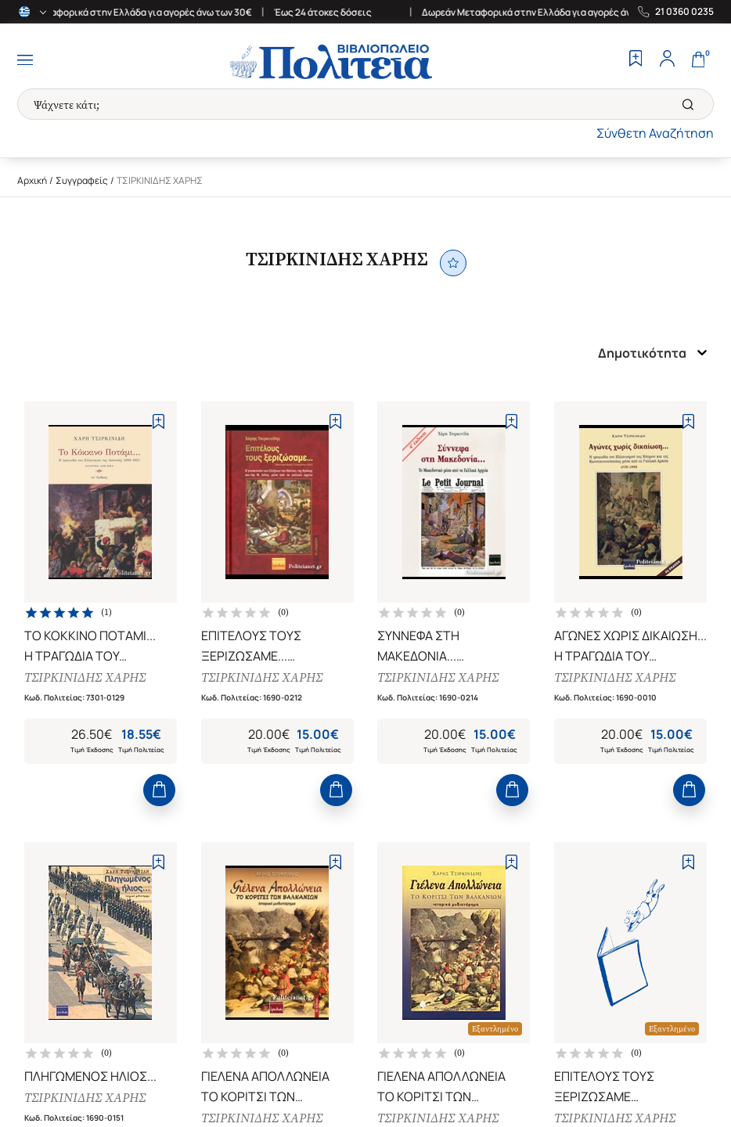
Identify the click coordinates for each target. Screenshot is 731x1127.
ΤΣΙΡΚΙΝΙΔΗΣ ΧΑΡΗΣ (88, 680)
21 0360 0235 (684, 11)
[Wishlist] (635, 60)
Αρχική (32, 180)
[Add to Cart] (159, 800)
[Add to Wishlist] (158, 421)
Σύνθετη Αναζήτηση (655, 133)
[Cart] (698, 60)
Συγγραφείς (82, 180)
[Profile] (666, 60)
